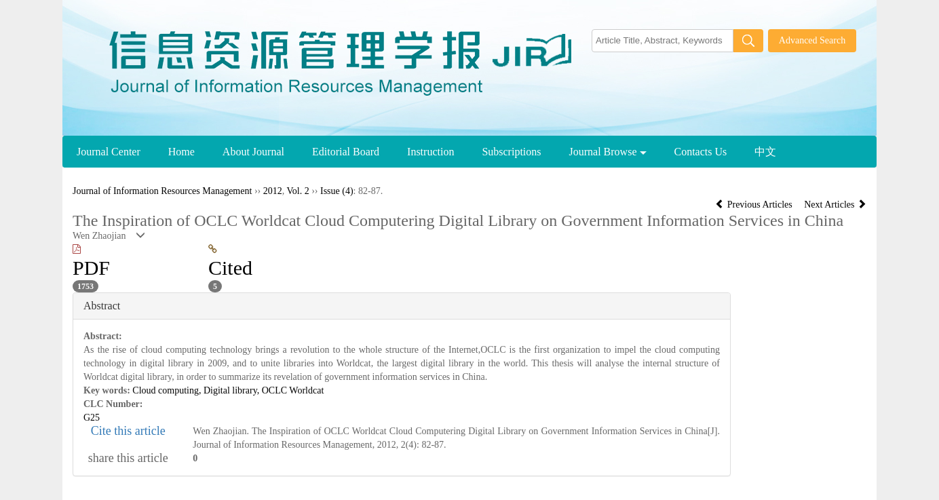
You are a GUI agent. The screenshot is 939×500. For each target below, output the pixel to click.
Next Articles (835, 204)
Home (181, 151)
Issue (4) (336, 191)
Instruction (430, 151)
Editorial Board (345, 151)
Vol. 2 (297, 191)
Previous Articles (754, 204)
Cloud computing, (168, 390)
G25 (91, 417)
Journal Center (108, 151)
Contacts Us (700, 151)
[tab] (401, 306)
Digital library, (233, 390)
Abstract (101, 305)
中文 (765, 151)
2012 (272, 191)
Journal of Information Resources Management (162, 191)
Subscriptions (511, 151)
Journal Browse (608, 151)
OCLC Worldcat (293, 390)
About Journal (253, 151)
